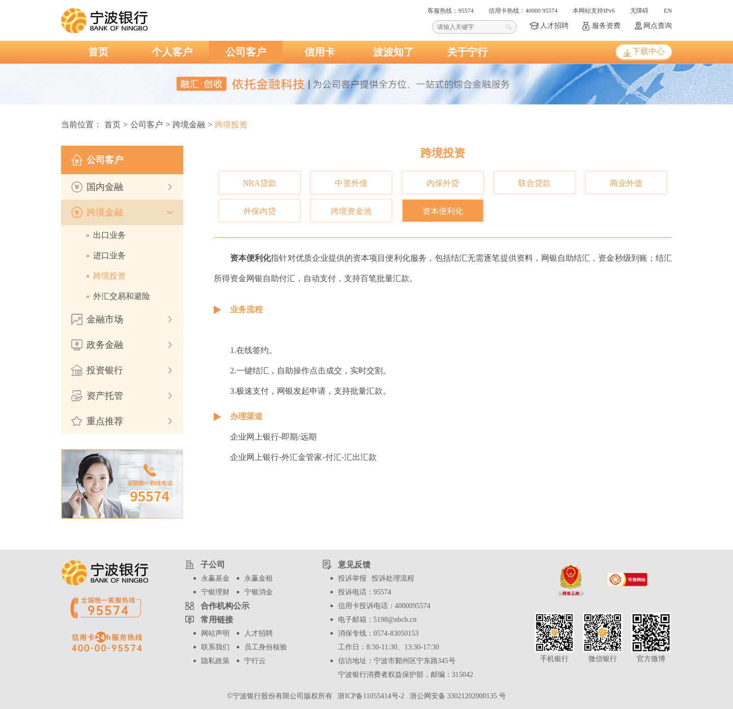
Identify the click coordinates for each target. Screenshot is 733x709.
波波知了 (393, 52)
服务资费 (606, 26)
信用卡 (319, 52)
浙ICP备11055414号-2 (370, 696)
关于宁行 (467, 52)
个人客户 (172, 52)
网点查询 (657, 26)
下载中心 (648, 51)
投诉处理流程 (393, 578)
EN (668, 10)
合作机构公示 (225, 606)
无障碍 (639, 10)
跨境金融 (189, 124)
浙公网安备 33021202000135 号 (456, 696)
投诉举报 (352, 578)
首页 (98, 52)
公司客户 (245, 52)
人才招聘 (554, 26)
